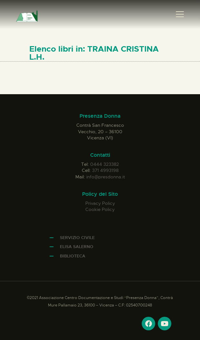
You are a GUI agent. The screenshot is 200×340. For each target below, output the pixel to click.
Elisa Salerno (76, 246)
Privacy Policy (100, 203)
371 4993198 (105, 170)
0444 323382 (104, 164)
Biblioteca (72, 256)
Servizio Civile (77, 237)
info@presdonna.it (105, 177)
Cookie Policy (100, 209)
